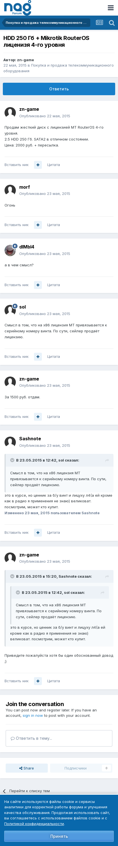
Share (26, 768)
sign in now (33, 715)
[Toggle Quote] (12, 460)
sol (22, 307)
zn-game (25, 60)
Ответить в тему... (31, 738)
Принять (59, 836)
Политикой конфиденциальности (34, 823)
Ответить (59, 88)
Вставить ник (17, 164)
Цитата (53, 164)
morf (24, 187)
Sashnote (30, 438)
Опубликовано (44, 116)
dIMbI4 (26, 247)
